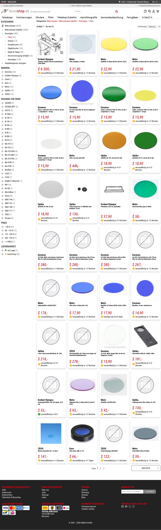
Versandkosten (48, 514)
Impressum (6, 492)
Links (44, 497)
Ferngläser (132, 17)
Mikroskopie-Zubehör (68, 21)
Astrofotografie (88, 17)
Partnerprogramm (89, 506)
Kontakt (85, 495)
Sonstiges (83, 21)
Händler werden (88, 509)
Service (85, 490)
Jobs (44, 492)
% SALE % (147, 17)
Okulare (40, 17)
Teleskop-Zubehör (67, 17)
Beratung (85, 492)
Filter (51, 17)
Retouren (45, 516)
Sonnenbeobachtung (112, 17)
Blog (83, 497)
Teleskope (7, 17)
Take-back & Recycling (11, 497)
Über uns (45, 490)
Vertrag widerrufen (50, 511)
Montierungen (24, 17)
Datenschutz (7, 495)
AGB (4, 490)
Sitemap (45, 495)
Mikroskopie (52, 21)
